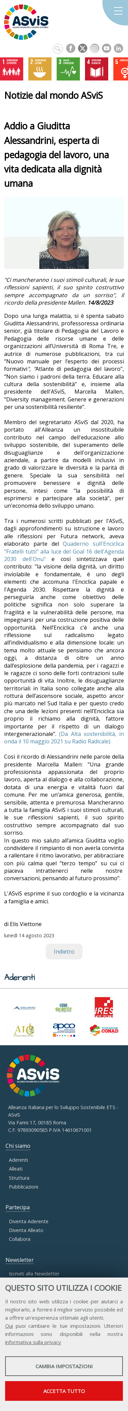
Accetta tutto (64, 1391)
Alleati (16, 1168)
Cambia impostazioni (64, 1366)
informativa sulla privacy (33, 1342)
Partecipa (17, 1207)
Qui (9, 1325)
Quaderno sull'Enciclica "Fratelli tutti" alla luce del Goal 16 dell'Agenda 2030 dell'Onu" (64, 551)
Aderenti (18, 1160)
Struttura (19, 1178)
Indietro (64, 951)
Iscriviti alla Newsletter (34, 1273)
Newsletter (19, 1260)
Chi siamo (17, 1146)
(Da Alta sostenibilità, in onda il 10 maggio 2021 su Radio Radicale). (64, 737)
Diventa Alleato (26, 1230)
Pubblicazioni (23, 1186)
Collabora (19, 1239)
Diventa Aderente (28, 1221)
